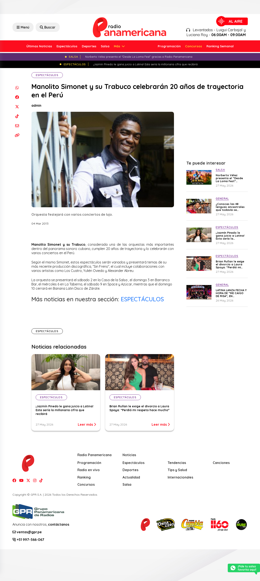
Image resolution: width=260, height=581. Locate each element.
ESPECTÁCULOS (142, 299)
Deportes (89, 46)
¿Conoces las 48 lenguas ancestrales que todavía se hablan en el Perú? (230, 206)
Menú (23, 27)
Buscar (47, 27)
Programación (169, 46)
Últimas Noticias (39, 46)
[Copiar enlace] (17, 135)
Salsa (105, 46)
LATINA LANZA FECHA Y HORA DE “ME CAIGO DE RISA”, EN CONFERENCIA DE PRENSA (231, 293)
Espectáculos (67, 46)
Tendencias (177, 463)
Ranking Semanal (220, 46)
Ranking (84, 477)
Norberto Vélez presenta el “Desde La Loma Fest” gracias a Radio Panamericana (229, 178)
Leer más (87, 424)
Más (117, 46)
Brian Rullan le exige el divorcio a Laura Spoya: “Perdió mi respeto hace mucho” (139, 408)
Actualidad (131, 477)
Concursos (193, 46)
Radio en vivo (88, 470)
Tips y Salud (177, 470)
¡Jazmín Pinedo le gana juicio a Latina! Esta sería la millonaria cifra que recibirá (64, 410)
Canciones (221, 463)
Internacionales (180, 477)
